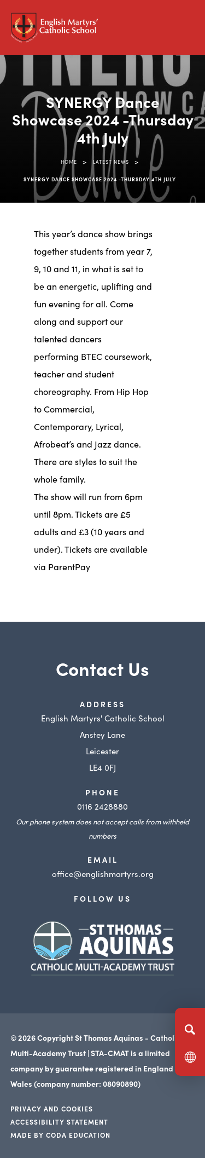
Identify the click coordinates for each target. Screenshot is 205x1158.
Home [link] (69, 161)
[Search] (190, 1029)
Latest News (111, 161)
